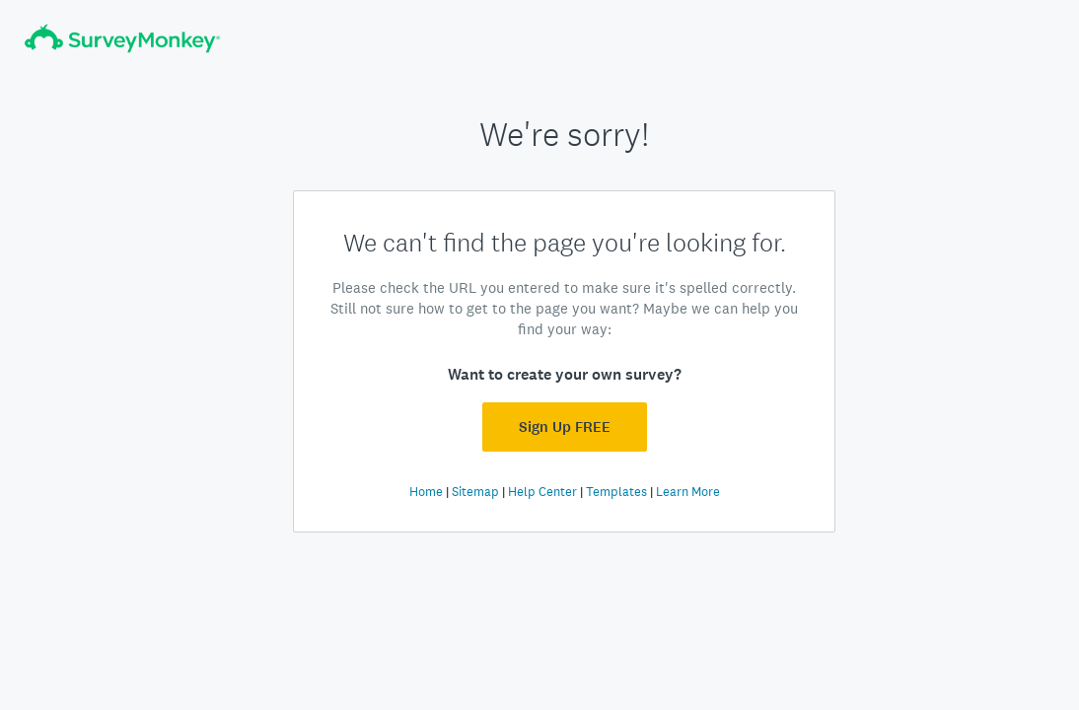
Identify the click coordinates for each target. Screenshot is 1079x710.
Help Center (542, 491)
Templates (616, 491)
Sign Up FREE (565, 427)
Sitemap (475, 491)
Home (426, 491)
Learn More (688, 491)
